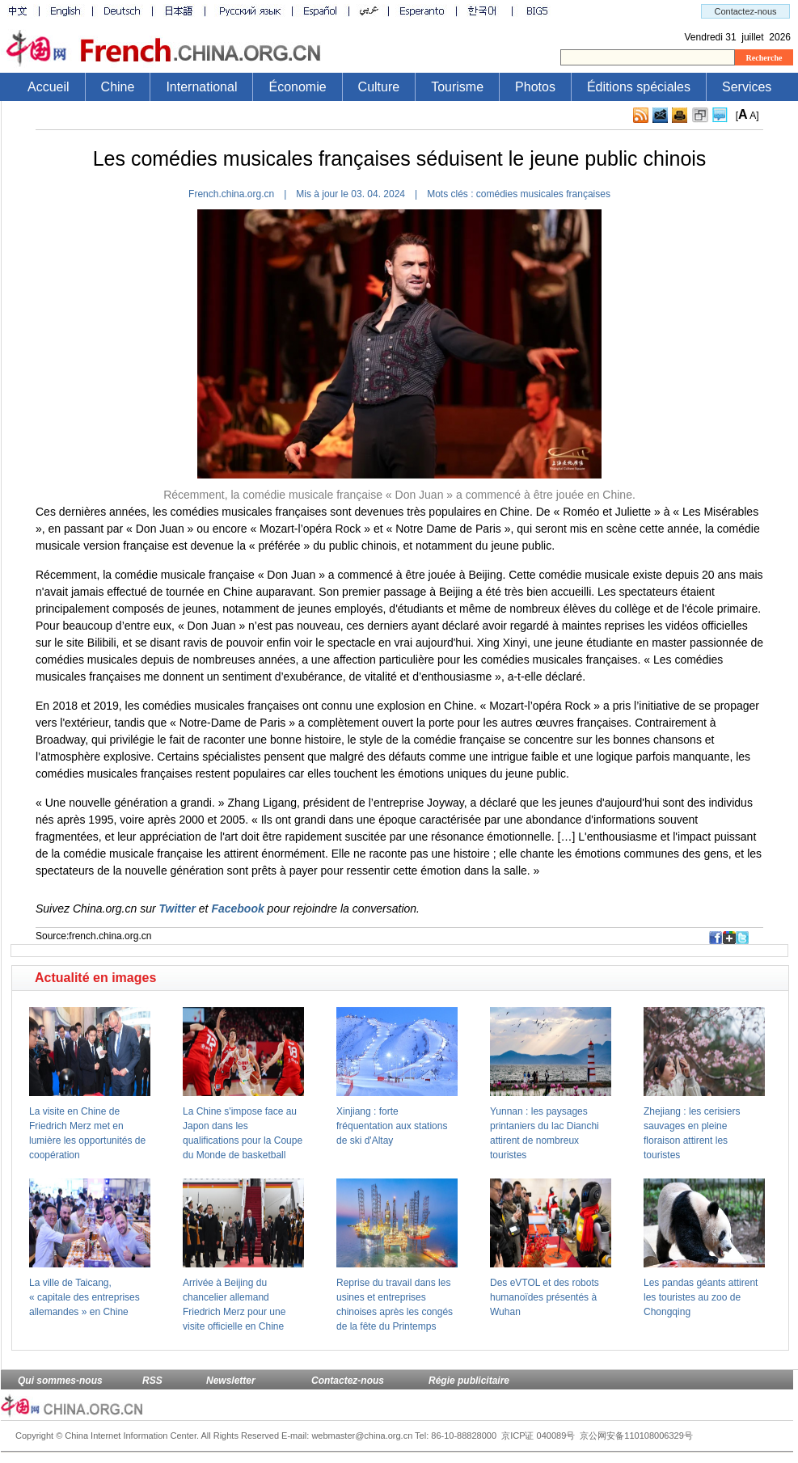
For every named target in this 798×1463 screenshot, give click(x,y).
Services (746, 87)
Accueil (48, 87)
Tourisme (457, 87)
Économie (297, 87)
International (201, 87)
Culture (379, 87)
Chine (118, 87)
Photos (535, 87)
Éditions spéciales (638, 87)
